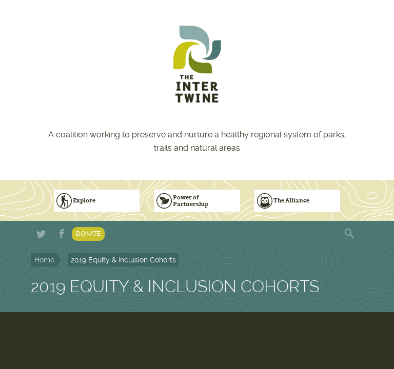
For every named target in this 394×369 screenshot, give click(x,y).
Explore (84, 200)
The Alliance (291, 200)
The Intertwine (197, 64)
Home (44, 260)
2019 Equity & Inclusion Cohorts (123, 260)
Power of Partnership (190, 201)
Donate (88, 233)
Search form (350, 234)
